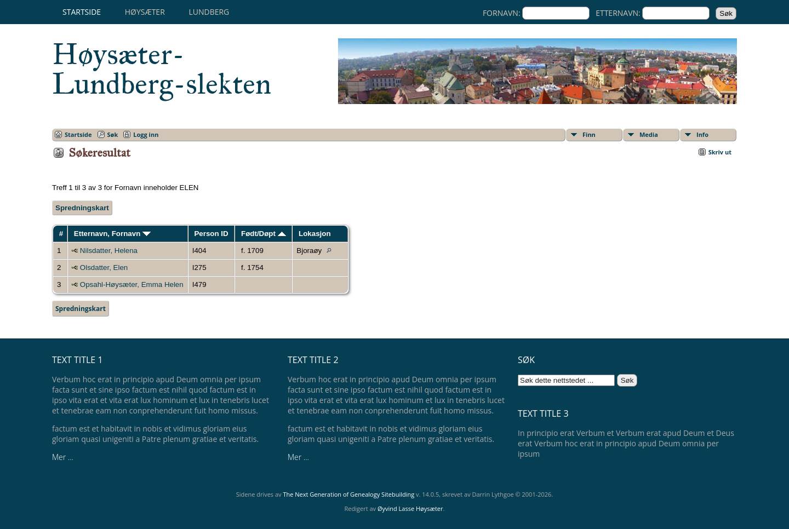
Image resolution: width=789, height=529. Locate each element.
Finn (589, 134)
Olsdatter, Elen (104, 267)
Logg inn (145, 134)
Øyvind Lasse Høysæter (410, 508)
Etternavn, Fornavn (112, 233)
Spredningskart (82, 208)
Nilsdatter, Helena (109, 250)
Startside (81, 12)
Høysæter (145, 12)
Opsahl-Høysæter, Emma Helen (132, 284)
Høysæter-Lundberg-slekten (161, 69)
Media (648, 134)
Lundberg (208, 12)
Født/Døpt (263, 233)
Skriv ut (719, 152)
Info (702, 134)
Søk (112, 134)
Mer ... (62, 457)
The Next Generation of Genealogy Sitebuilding (348, 494)
